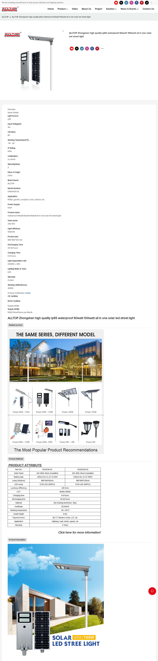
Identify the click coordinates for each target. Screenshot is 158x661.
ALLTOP (5, 17)
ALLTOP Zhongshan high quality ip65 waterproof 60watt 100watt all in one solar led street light (51, 17)
